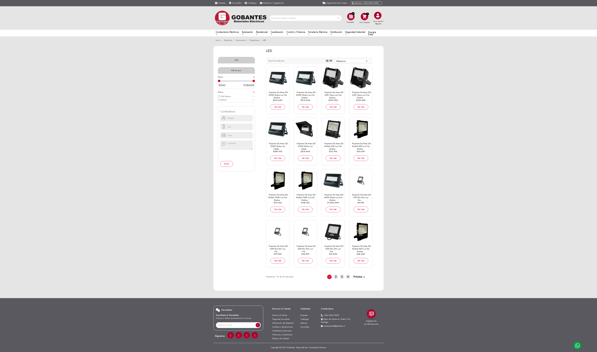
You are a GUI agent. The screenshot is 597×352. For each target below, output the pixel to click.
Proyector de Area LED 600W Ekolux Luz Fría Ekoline (306, 95)
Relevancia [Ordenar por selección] (352, 61)
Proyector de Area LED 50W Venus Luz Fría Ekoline (333, 95)
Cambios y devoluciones (282, 326)
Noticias (303, 323)
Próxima (359, 277)
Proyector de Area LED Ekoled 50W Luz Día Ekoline (361, 249)
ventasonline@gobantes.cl (334, 326)
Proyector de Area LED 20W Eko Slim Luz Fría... (278, 249)
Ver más (277, 106)
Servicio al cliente (279, 315)
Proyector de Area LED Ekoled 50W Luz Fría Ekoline (361, 146)
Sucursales (236, 2)
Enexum (323, 347)
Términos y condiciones (282, 334)
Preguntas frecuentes (281, 319)
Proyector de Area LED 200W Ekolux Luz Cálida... (278, 146)
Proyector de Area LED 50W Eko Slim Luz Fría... (333, 249)
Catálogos (252, 2)
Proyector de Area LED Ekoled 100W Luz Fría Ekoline (278, 197)
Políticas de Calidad (280, 338)
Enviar (226, 163)
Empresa (222, 2)
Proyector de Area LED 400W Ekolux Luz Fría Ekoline (333, 197)
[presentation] (233, 155)
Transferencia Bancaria (281, 330)
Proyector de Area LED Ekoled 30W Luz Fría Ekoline (333, 146)
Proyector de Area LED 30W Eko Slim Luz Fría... (306, 249)
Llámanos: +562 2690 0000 (366, 3)
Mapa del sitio (302, 347)
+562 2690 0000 (331, 315)
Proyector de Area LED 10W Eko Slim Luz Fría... (361, 197)
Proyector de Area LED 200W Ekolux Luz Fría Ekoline (278, 95)
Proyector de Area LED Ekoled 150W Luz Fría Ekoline (306, 197)
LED (236, 60)
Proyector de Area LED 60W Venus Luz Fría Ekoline (361, 95)
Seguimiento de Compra (336, 2)
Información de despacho (283, 323)
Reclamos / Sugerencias (273, 2)
